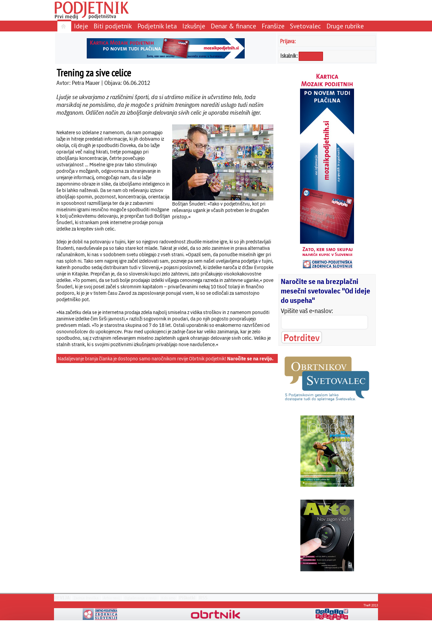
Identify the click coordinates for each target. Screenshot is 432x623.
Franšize (273, 26)
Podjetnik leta (157, 26)
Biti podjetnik (112, 26)
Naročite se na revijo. (250, 358)
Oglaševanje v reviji (141, 597)
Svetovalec (305, 26)
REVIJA (62, 598)
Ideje (81, 26)
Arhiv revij (111, 597)
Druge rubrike (345, 26)
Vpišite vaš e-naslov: (307, 311)
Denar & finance (233, 26)
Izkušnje (193, 26)
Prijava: (288, 41)
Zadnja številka (86, 597)
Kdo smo (168, 597)
